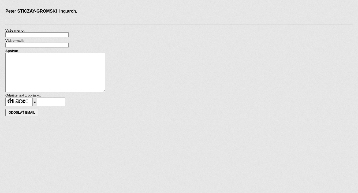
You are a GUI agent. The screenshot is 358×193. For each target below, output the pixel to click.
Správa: (11, 51)
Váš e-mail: (14, 41)
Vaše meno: (15, 30)
